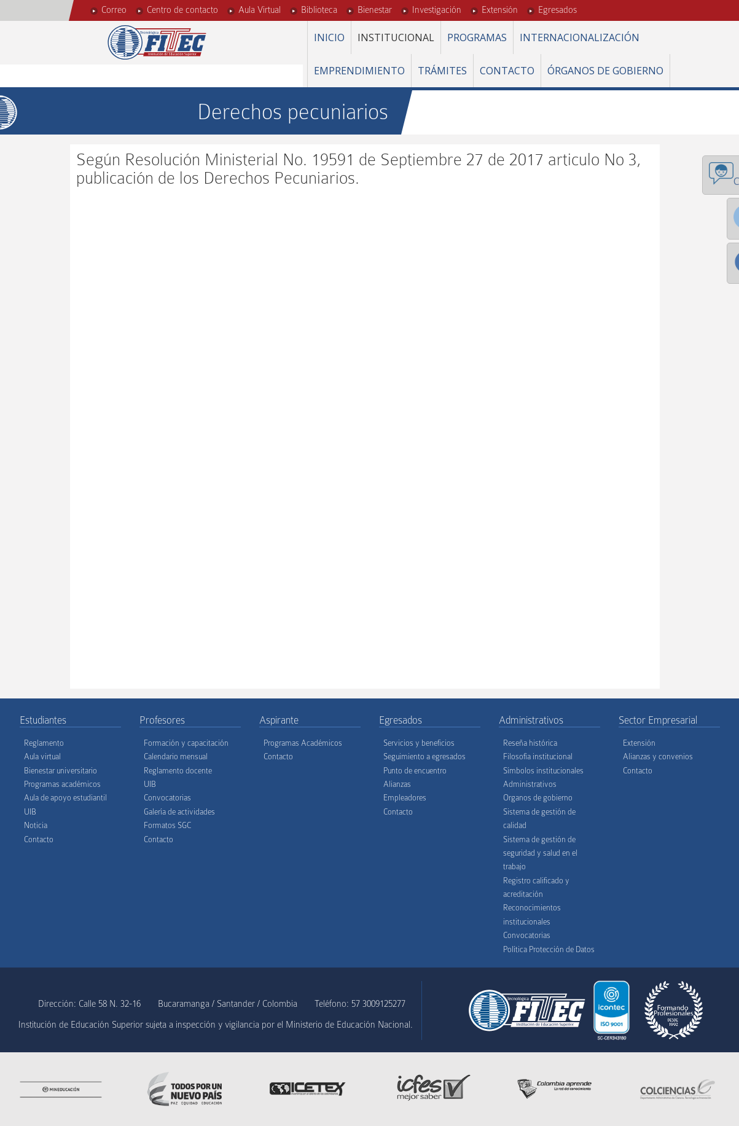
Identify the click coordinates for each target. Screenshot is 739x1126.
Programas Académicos (303, 743)
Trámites (442, 70)
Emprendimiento (359, 70)
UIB (30, 811)
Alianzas (397, 784)
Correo (114, 10)
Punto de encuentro (415, 770)
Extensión (500, 10)
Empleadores (404, 797)
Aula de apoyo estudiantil (65, 797)
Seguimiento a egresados (424, 756)
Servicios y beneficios (419, 743)
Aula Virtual (259, 10)
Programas (477, 37)
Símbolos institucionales (543, 770)
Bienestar (375, 10)
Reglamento (44, 743)
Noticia (35, 825)
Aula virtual (42, 756)
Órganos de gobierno (605, 70)
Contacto (507, 70)
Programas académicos (62, 784)
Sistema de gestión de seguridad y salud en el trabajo (540, 853)
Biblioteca (319, 10)
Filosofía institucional (538, 756)
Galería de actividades (179, 811)
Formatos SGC (167, 825)
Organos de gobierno (538, 797)
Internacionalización (579, 37)
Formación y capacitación (186, 743)
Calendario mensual (176, 756)
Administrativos (530, 784)
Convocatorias (167, 797)
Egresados (557, 10)
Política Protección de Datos (549, 949)
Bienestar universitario (60, 770)
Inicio (329, 37)
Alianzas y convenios (658, 756)
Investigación (436, 10)
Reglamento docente (178, 770)
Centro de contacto (182, 10)
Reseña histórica (530, 743)
